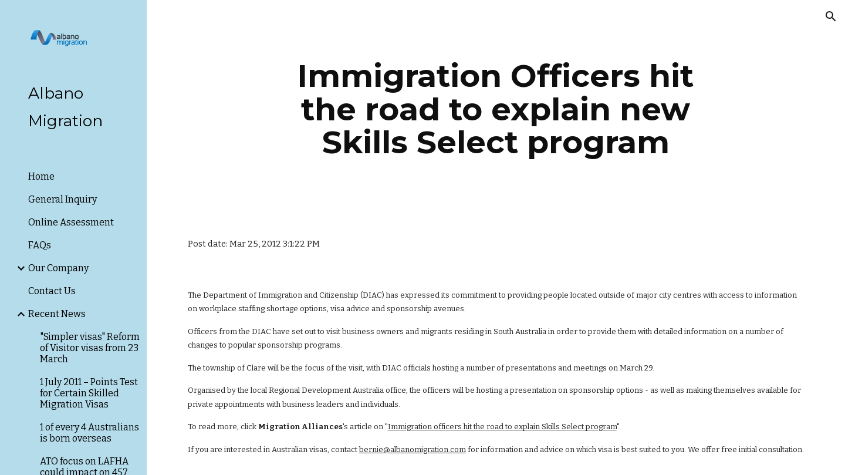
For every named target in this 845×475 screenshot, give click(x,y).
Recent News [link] (57, 313)
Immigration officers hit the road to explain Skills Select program (502, 426)
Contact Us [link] (52, 291)
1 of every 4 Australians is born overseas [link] (89, 433)
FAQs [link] (39, 245)
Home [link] (41, 176)
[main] (496, 109)
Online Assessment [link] (71, 222)
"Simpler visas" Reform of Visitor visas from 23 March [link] (90, 348)
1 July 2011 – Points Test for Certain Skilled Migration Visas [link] (89, 393)
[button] (831, 16)
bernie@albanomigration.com (412, 449)
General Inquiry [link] (62, 199)
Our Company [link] (58, 268)
